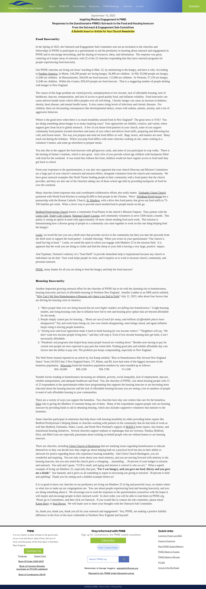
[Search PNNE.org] (101, 559)
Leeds (39, 234)
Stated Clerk (40, 556)
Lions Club (42, 215)
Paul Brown (59, 503)
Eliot (38, 403)
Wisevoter (65, 365)
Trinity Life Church (60, 215)
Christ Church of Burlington (84, 446)
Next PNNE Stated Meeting (170, 546)
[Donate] (194, 6)
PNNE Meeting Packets (168, 551)
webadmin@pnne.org (127, 568)
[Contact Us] (33, 551)
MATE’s (130, 426)
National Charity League (85, 215)
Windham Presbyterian (149, 196)
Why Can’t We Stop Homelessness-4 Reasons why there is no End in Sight (78, 296)
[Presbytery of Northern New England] (25, 8)
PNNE (39, 269)
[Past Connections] (108, 547)
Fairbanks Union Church (152, 192)
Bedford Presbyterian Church (52, 211)
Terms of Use (104, 587)
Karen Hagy (42, 503)
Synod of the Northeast (168, 568)
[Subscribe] (108, 540)
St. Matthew (93, 200)
